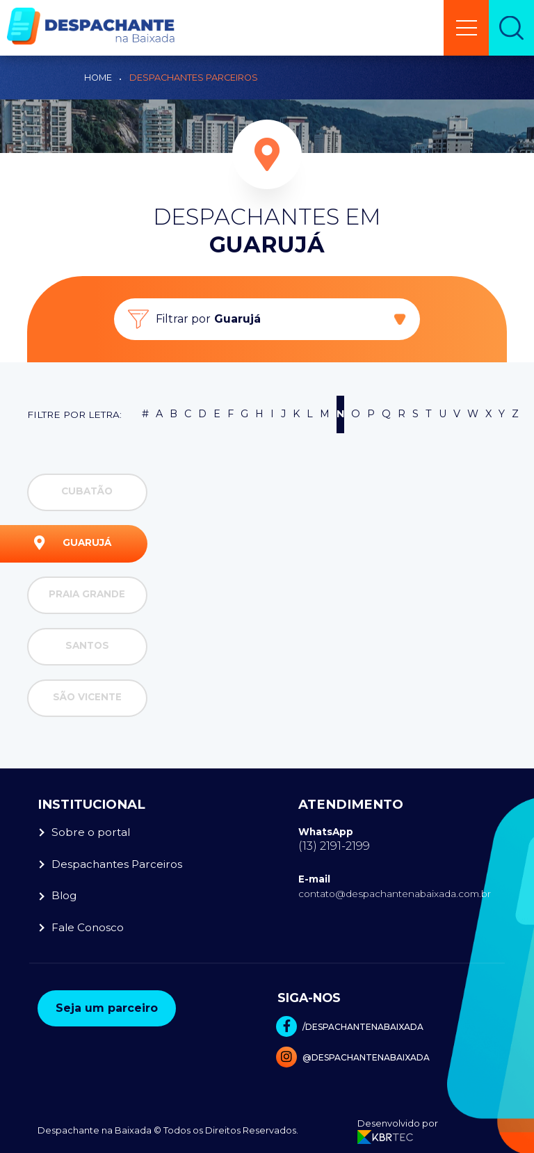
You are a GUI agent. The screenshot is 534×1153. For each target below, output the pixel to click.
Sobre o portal (90, 832)
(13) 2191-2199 (334, 846)
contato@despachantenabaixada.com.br (394, 893)
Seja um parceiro (107, 1008)
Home (98, 77)
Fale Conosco (87, 927)
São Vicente (78, 698)
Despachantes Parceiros (193, 77)
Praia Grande (79, 595)
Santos (71, 646)
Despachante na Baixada (95, 1130)
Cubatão (73, 492)
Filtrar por (208, 319)
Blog (63, 895)
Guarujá (72, 543)
